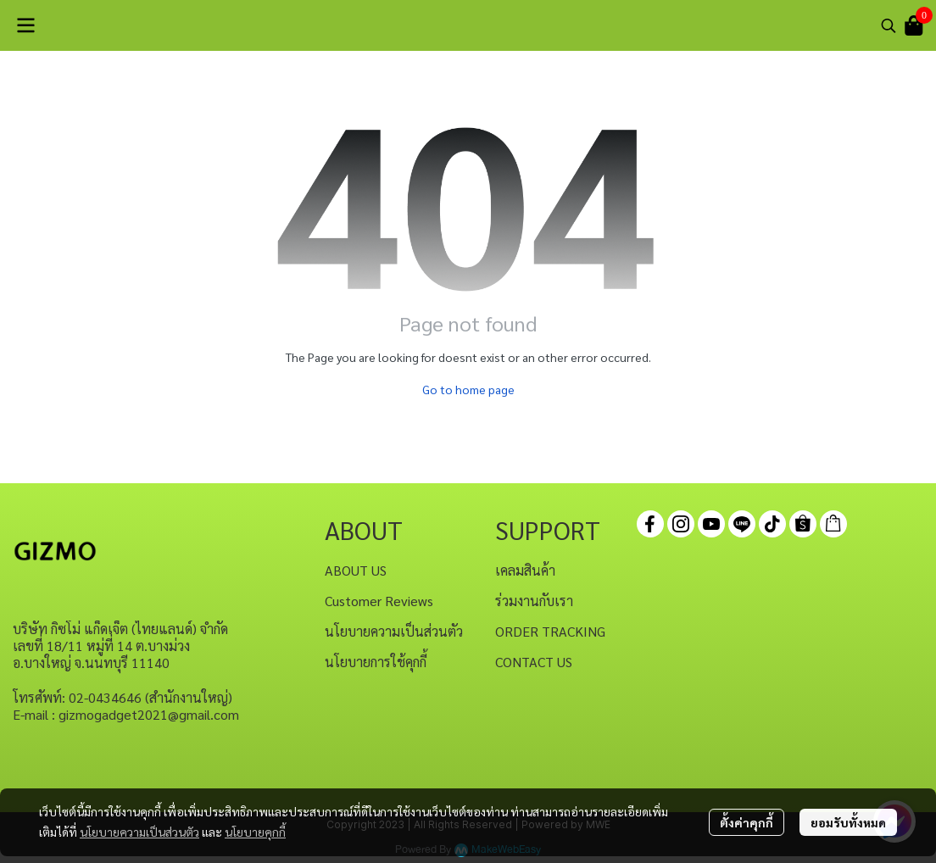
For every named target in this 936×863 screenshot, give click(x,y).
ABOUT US (356, 570)
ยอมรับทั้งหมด (848, 822)
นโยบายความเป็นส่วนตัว (139, 831)
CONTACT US (533, 662)
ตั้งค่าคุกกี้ (746, 822)
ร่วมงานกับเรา (534, 601)
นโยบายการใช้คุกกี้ (375, 662)
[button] (888, 25)
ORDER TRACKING (550, 631)
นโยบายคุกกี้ (255, 831)
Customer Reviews (379, 601)
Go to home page (468, 389)
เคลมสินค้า (525, 570)
